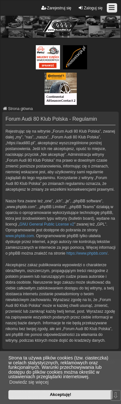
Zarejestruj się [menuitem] (56, 7)
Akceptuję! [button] (60, 394)
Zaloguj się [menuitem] (90, 7)
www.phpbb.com (19, 236)
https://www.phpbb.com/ (86, 253)
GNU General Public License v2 (46, 224)
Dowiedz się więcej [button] (29, 382)
